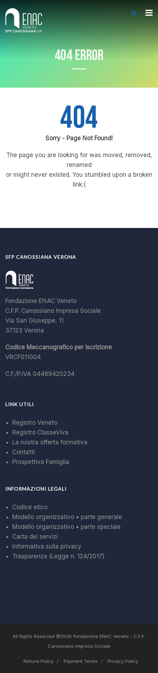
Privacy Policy (123, 661)
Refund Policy (38, 661)
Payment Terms (81, 661)
